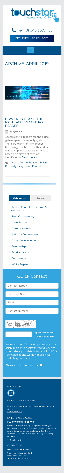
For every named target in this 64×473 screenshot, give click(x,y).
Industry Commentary (25, 234)
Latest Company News (21, 400)
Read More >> (30, 157)
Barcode (37, 166)
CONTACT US (14, 445)
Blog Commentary (23, 216)
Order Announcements (26, 240)
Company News (21, 228)
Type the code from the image (44, 334)
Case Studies (19, 222)
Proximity (11, 166)
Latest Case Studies (19, 418)
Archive (41, 198)
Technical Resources (32, 38)
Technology (19, 258)
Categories (19, 198)
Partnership (19, 246)
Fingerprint (24, 166)
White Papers (20, 264)
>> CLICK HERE (14, 440)
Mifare (44, 162)
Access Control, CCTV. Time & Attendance (28, 209)
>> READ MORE (14, 411)
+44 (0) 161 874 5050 (20, 458)
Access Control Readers (25, 162)
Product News (20, 252)
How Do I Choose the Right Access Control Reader (25, 122)
